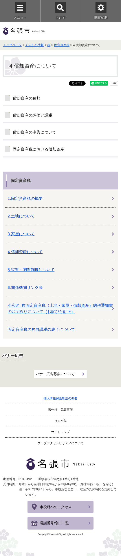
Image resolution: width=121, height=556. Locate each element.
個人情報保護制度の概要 (60, 398)
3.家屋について (21, 234)
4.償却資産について (25, 252)
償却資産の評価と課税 (32, 115)
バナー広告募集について (55, 374)
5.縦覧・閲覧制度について (31, 270)
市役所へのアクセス (56, 507)
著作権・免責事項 (60, 409)
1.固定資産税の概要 (25, 198)
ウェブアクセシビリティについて (60, 443)
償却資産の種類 (26, 98)
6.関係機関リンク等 (25, 287)
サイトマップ (60, 432)
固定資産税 (62, 45)
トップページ (12, 45)
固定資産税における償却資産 (38, 149)
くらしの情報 (34, 45)
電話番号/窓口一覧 (54, 523)
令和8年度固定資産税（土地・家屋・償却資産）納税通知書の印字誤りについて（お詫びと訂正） (60, 308)
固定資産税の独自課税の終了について (41, 329)
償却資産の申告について (34, 132)
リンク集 (60, 421)
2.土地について (21, 216)
